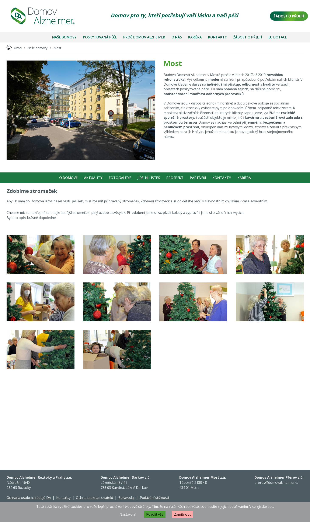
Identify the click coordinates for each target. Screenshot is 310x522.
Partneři (198, 177)
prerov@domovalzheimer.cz (276, 482)
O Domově (68, 177)
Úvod (18, 48)
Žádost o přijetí (247, 37)
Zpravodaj (126, 497)
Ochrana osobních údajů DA (29, 497)
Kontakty (217, 37)
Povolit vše (154, 514)
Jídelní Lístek (149, 177)
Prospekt (175, 177)
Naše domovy (64, 37)
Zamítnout (182, 514)
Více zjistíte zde (261, 506)
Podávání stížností (154, 497)
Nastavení (127, 514)
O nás (176, 37)
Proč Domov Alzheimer (144, 37)
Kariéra (195, 37)
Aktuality (93, 177)
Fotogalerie (120, 177)
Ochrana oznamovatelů (94, 497)
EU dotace (277, 37)
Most (57, 48)
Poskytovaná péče (100, 37)
